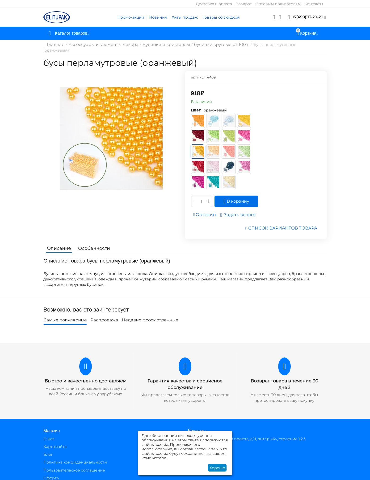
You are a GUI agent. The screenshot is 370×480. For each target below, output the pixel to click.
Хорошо (217, 468)
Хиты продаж (185, 17)
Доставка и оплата (214, 4)
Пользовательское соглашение (74, 464)
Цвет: (196, 105)
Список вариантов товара (286, 223)
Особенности (91, 243)
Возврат (243, 4)
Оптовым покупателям (278, 4)
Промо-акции (130, 17)
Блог (48, 448)
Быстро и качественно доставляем (85, 375)
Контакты (313, 4)
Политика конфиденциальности (75, 456)
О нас (49, 433)
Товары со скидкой (221, 17)
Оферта (51, 472)
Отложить (207, 210)
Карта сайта (55, 441)
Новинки (158, 17)
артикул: (198, 72)
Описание (58, 243)
